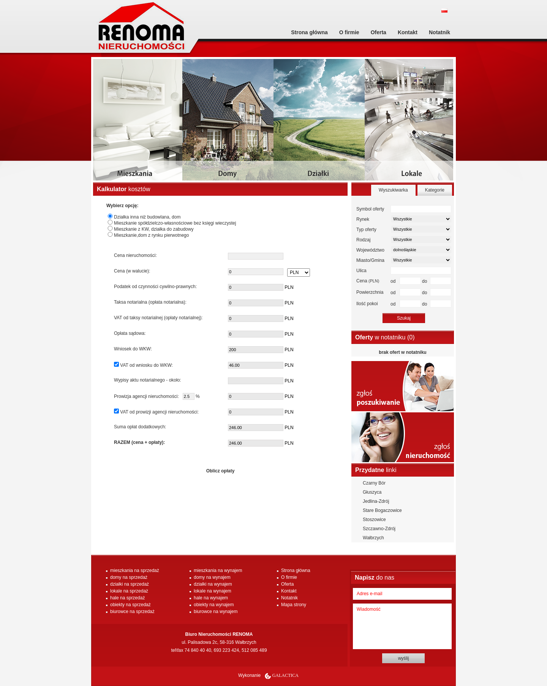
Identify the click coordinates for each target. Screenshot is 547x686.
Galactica (285, 675)
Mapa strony (293, 604)
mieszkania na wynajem (218, 570)
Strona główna (309, 32)
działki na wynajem (213, 584)
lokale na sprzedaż (129, 591)
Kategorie (434, 190)
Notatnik (439, 32)
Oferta (378, 32)
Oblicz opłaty (220, 471)
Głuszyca (372, 492)
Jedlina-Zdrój (376, 501)
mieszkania (138, 122)
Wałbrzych (373, 537)
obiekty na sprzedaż (130, 604)
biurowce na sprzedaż (132, 611)
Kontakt (407, 32)
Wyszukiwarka (393, 190)
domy (228, 122)
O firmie (349, 32)
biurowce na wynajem (215, 611)
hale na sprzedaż (127, 597)
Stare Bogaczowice (382, 510)
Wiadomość (402, 626)
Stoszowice (374, 519)
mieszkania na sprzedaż (134, 570)
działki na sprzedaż (129, 584)
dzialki (319, 122)
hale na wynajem (211, 597)
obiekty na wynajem (214, 604)
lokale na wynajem (212, 591)
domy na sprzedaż (128, 577)
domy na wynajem (212, 577)
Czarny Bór (374, 483)
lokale (410, 122)
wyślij (403, 658)
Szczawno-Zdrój (379, 528)
